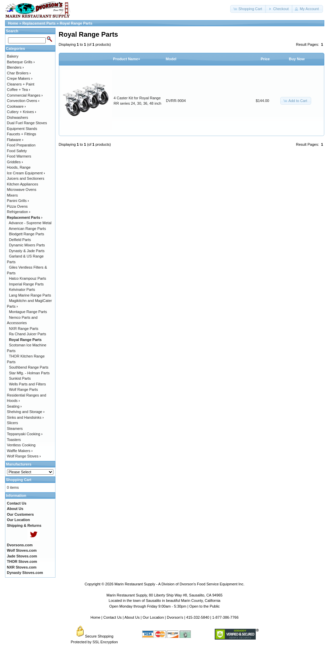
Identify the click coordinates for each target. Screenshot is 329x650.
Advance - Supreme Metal (30, 223)
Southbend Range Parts (28, 367)
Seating (14, 406)
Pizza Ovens (17, 206)
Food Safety (17, 151)
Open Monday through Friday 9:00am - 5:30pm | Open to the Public (164, 606)
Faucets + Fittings (21, 134)
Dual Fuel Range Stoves (27, 123)
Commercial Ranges (25, 95)
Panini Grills (18, 201)
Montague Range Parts (28, 312)
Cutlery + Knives (21, 112)
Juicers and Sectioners (25, 178)
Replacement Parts (38, 23)
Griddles (15, 162)
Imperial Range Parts (26, 284)
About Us (131, 617)
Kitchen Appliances (22, 184)
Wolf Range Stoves (24, 456)
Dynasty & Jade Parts (27, 251)
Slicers (12, 423)
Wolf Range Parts (23, 389)
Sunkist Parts (20, 378)
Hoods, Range (19, 167)
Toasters (14, 440)
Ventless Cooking (21, 445)
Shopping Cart (19, 480)
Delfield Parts (20, 240)
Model (171, 59)
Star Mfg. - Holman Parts (29, 373)
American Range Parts (27, 229)
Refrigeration (19, 212)
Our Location (153, 617)
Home (13, 23)
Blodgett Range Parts (26, 234)
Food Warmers (19, 156)
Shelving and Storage (26, 412)
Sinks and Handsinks (25, 417)
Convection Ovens (23, 101)
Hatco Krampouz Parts (27, 278)
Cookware (16, 106)
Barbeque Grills (21, 62)
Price (265, 59)
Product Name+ (126, 59)
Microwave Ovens (21, 189)
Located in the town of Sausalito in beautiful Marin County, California (164, 600)
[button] (248, 9)
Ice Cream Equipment (26, 173)
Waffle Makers (20, 451)
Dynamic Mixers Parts (27, 245)
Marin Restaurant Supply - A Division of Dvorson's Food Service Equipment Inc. (180, 584)
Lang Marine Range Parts (30, 295)
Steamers (15, 428)
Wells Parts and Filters (27, 384)
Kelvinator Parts (22, 289)
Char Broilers (19, 73)
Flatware (15, 140)
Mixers (12, 195)
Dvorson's (175, 617)
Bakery (12, 56)
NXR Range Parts (23, 329)
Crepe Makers (20, 78)
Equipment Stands (22, 129)
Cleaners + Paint (21, 84)
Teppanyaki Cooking (25, 434)
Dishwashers (17, 117)
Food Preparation (21, 145)
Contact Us (113, 617)
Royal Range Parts (76, 23)
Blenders (15, 67)
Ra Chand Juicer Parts (27, 334)
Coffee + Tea (18, 90)
